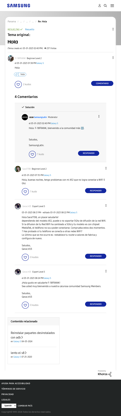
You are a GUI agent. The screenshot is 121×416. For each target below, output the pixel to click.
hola (23, 74)
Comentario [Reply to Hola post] (102, 83)
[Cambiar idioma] (8, 406)
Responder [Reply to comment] (89, 153)
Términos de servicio (13, 389)
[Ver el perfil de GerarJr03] (26, 206)
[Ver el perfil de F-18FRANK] (20, 58)
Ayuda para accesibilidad (15, 383)
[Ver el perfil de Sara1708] (26, 169)
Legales (5, 400)
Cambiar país (25, 406)
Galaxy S (40, 63)
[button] (108, 57)
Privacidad (7, 394)
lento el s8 (17, 353)
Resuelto (29, 29)
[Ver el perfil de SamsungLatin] (40, 117)
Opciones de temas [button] (108, 29)
